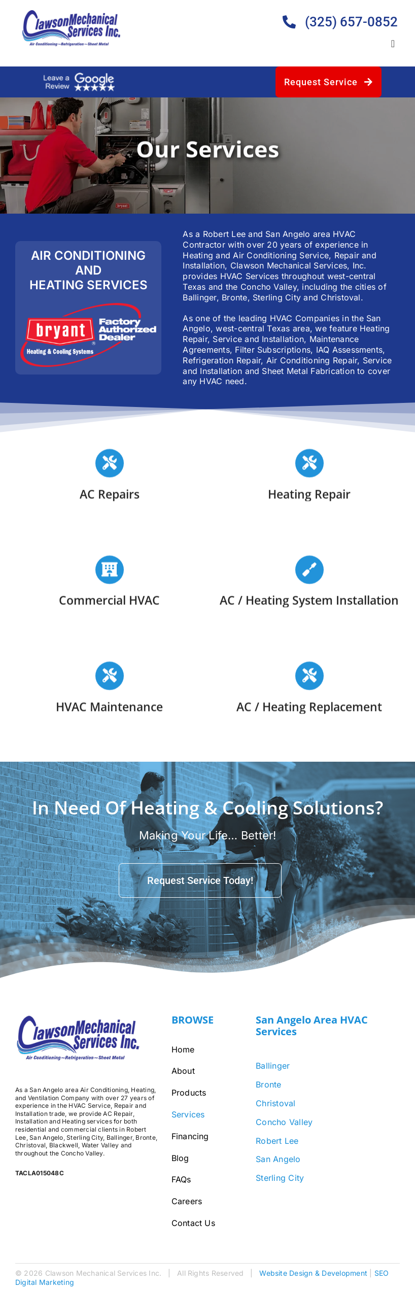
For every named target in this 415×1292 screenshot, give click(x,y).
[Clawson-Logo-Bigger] (71, 14)
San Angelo (278, 1159)
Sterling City (280, 1178)
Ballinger (273, 1066)
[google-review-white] (79, 77)
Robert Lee (277, 1141)
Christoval (275, 1103)
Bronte (268, 1084)
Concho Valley (284, 1122)
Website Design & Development (313, 1273)
